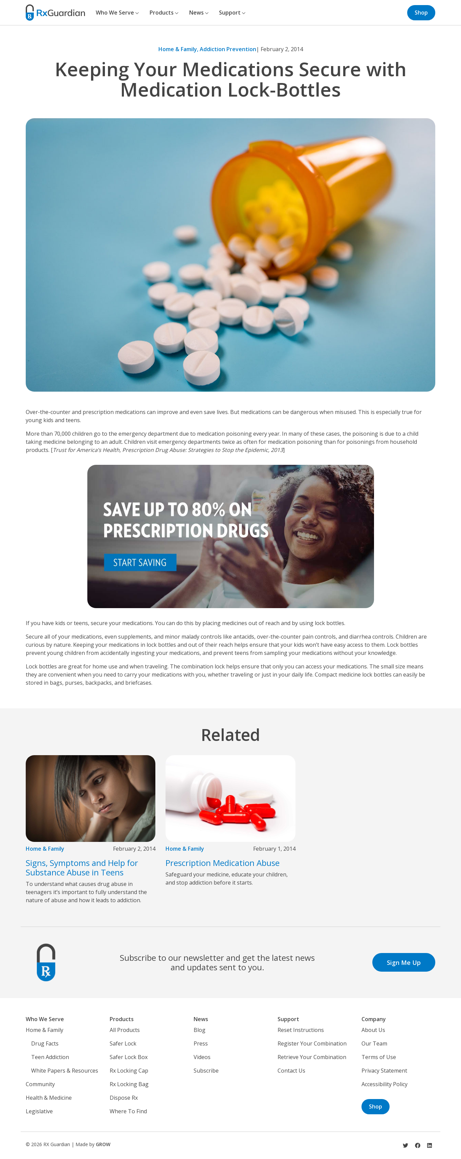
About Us (373, 1030)
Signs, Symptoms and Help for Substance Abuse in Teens (82, 867)
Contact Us (291, 1070)
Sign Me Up (404, 962)
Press (201, 1043)
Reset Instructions (301, 1030)
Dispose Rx (124, 1097)
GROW (103, 1144)
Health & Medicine (49, 1097)
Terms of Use (378, 1057)
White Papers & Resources (64, 1070)
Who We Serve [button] (117, 12)
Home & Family (45, 848)
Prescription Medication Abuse (223, 862)
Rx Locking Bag (129, 1084)
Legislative (39, 1111)
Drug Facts (45, 1043)
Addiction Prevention (228, 49)
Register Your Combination (312, 1043)
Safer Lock (123, 1043)
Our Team (374, 1043)
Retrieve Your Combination (312, 1057)
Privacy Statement (384, 1070)
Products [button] (164, 12)
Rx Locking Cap (129, 1070)
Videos (202, 1057)
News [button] (198, 12)
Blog (199, 1030)
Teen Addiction (50, 1057)
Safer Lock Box (129, 1057)
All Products (125, 1030)
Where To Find (128, 1111)
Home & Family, (179, 49)
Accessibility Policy (384, 1084)
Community (40, 1084)
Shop (421, 12)
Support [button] (232, 12)
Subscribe (206, 1070)
